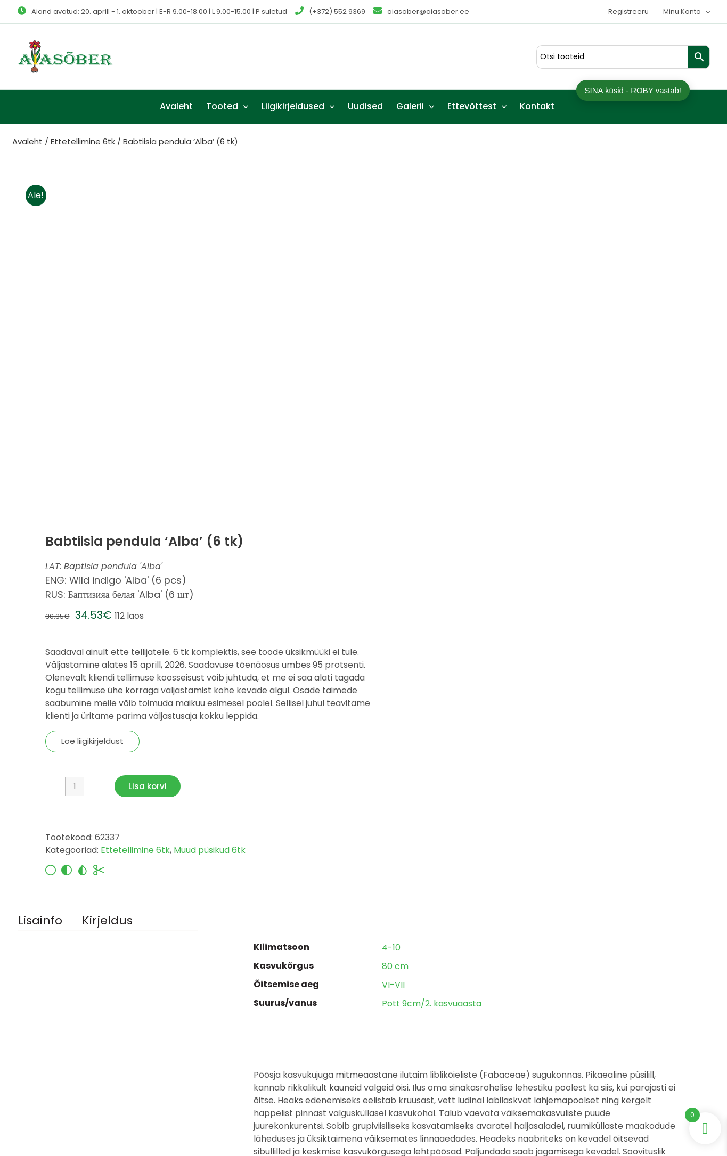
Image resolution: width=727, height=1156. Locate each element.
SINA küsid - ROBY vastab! (633, 90)
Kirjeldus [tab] (107, 920)
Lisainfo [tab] (40, 920)
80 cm (395, 966)
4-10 (391, 947)
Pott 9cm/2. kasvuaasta (431, 1003)
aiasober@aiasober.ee (421, 11)
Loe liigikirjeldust (92, 741)
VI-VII (393, 985)
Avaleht (27, 141)
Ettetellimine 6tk (83, 141)
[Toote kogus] (74, 786)
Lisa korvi (147, 786)
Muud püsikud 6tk (210, 850)
